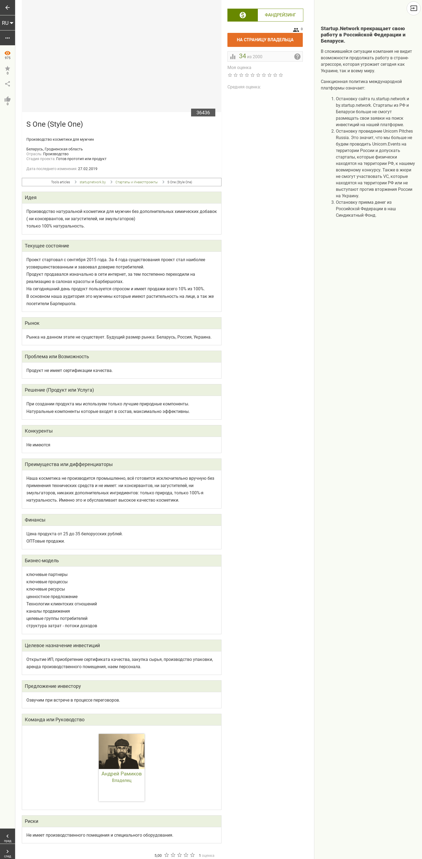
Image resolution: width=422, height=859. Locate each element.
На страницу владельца (270, 37)
